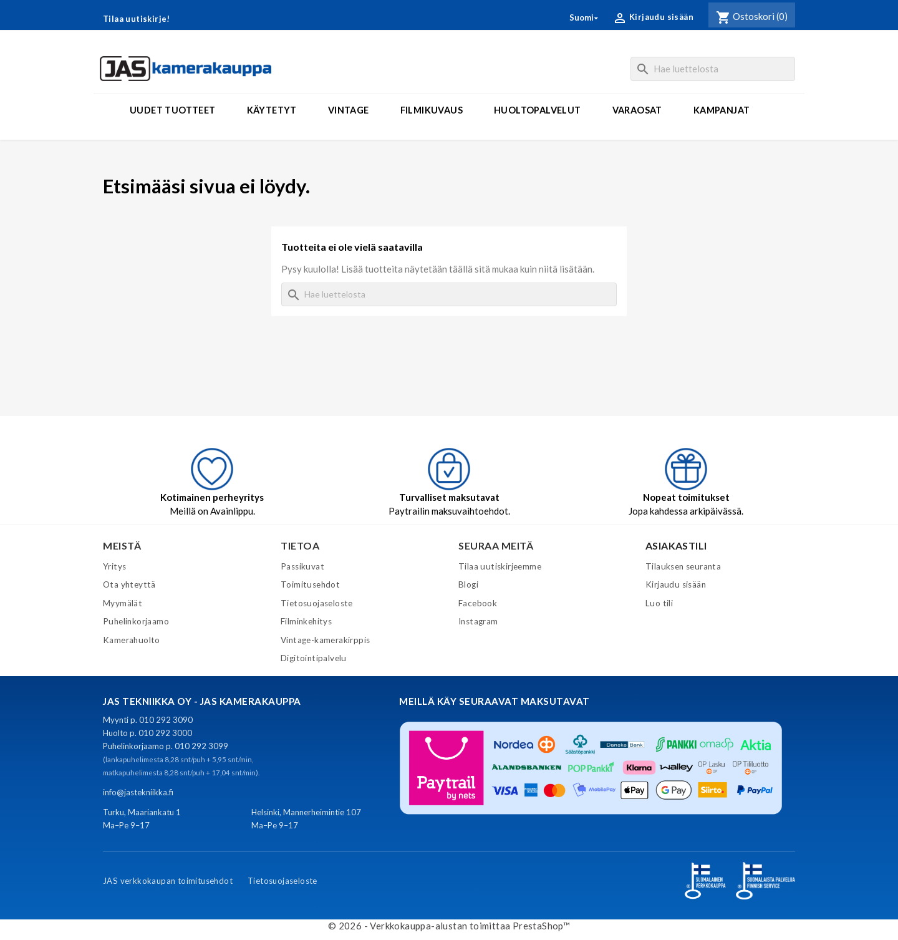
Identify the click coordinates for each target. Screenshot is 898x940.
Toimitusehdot (310, 584)
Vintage (348, 110)
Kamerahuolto (131, 640)
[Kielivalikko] (584, 18)
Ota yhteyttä (129, 584)
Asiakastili (676, 545)
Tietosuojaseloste (317, 603)
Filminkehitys (306, 621)
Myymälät (122, 603)
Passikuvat (302, 566)
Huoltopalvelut (537, 110)
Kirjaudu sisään (675, 584)
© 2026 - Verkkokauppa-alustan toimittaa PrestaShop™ (449, 925)
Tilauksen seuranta (683, 566)
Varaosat (637, 110)
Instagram (478, 621)
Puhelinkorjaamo (136, 621)
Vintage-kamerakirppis (325, 640)
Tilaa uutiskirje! (136, 19)
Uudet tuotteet (173, 110)
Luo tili (659, 603)
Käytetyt (272, 110)
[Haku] (712, 69)
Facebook (477, 603)
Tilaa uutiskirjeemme (499, 566)
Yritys (114, 566)
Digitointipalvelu (314, 658)
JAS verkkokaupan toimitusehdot (168, 881)
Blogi (468, 584)
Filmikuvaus (431, 110)
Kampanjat (721, 110)
